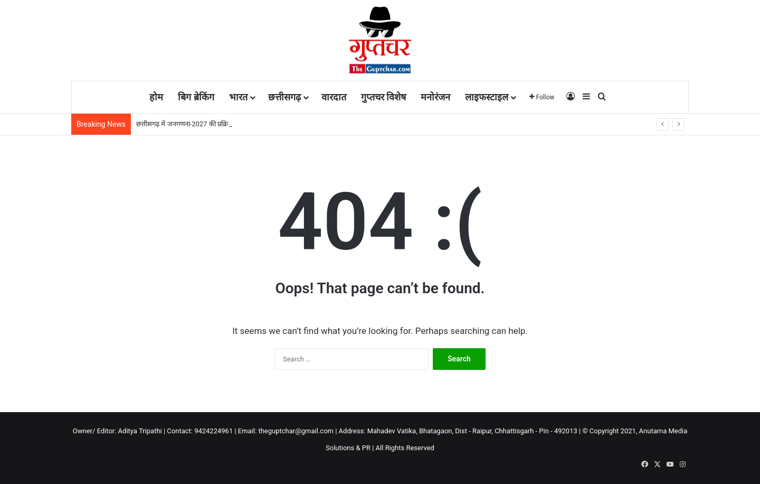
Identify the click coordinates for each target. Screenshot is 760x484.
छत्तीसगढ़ (284, 97)
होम (156, 97)
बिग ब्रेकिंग (196, 97)
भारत (238, 97)
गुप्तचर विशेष (383, 97)
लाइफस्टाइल (486, 97)
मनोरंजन (435, 97)
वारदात (333, 97)
